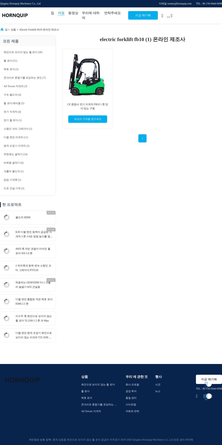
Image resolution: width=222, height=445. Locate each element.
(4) (12, 94)
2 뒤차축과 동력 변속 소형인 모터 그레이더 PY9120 (33, 268)
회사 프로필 (132, 384)
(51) (10, 60)
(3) (11, 69)
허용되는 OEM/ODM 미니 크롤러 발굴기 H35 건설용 (33, 284)
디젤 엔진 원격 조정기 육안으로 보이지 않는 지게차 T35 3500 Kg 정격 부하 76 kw (34, 336)
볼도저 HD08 (23, 217)
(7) (25, 77)
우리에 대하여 (91, 15)
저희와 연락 (132, 411)
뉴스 (157, 391)
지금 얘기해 (143, 15)
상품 (13, 29)
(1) (13, 120)
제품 (61, 13)
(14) (15, 154)
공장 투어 (131, 391)
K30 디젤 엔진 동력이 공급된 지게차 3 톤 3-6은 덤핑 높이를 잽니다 (34, 235)
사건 (157, 384)
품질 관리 (131, 398)
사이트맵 (131, 404)
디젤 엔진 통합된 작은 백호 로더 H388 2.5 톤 (34, 301)
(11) (16, 137)
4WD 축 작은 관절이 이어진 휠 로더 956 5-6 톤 (33, 251)
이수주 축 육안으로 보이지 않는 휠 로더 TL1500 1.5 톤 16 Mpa (34, 318)
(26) (23, 52)
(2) (18, 128)
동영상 (73, 13)
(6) (13, 162)
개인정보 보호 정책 (40, 439)
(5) (14, 103)
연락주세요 (112, 13)
